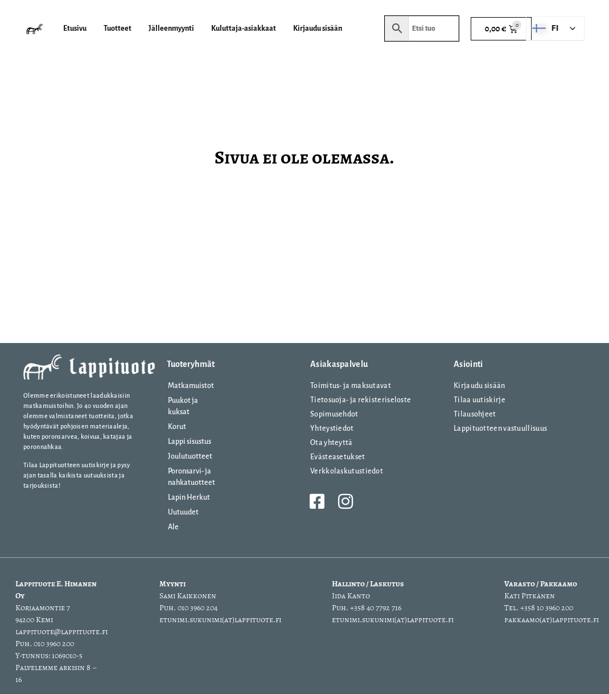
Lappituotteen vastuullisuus (500, 428)
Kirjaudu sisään (479, 386)
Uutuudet (183, 512)
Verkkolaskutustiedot (346, 471)
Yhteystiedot (332, 428)
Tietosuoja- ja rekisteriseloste (360, 400)
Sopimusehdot (334, 414)
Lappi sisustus (189, 442)
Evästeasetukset (337, 457)
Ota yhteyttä (331, 443)
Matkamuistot (191, 386)
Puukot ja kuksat (183, 406)
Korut (177, 427)
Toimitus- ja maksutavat (350, 386)
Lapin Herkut (189, 497)
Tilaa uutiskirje (479, 400)
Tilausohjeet (475, 414)
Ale (173, 527)
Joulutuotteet (190, 456)
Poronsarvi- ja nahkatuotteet (191, 477)
